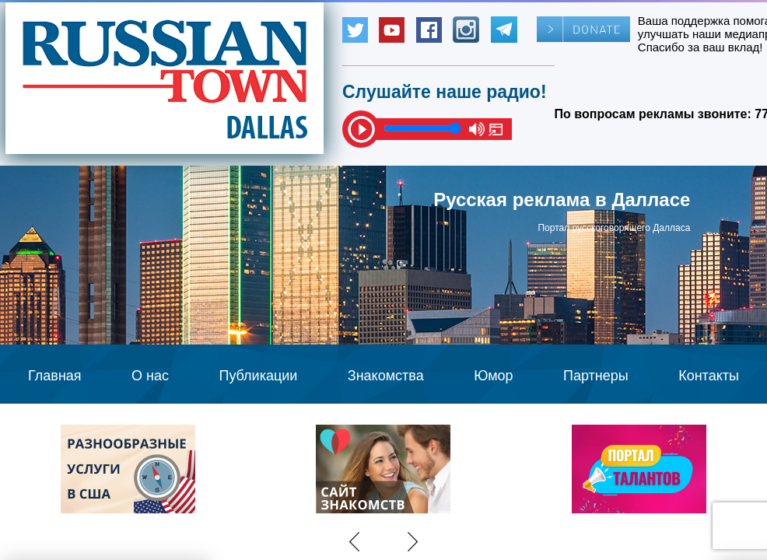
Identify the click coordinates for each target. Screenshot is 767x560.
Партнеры (596, 375)
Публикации (258, 375)
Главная (55, 375)
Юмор (493, 375)
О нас (150, 375)
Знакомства (386, 375)
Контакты (708, 375)
